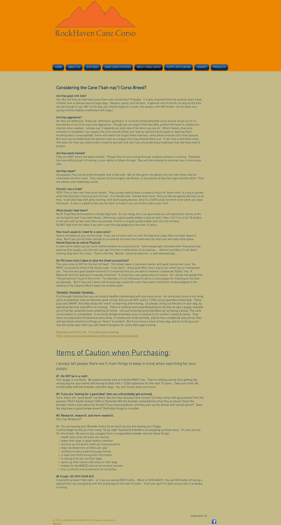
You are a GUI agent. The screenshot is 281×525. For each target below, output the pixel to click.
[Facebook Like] (206, 77)
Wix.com (57, 523)
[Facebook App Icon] (214, 521)
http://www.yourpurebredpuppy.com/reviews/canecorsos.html (97, 336)
